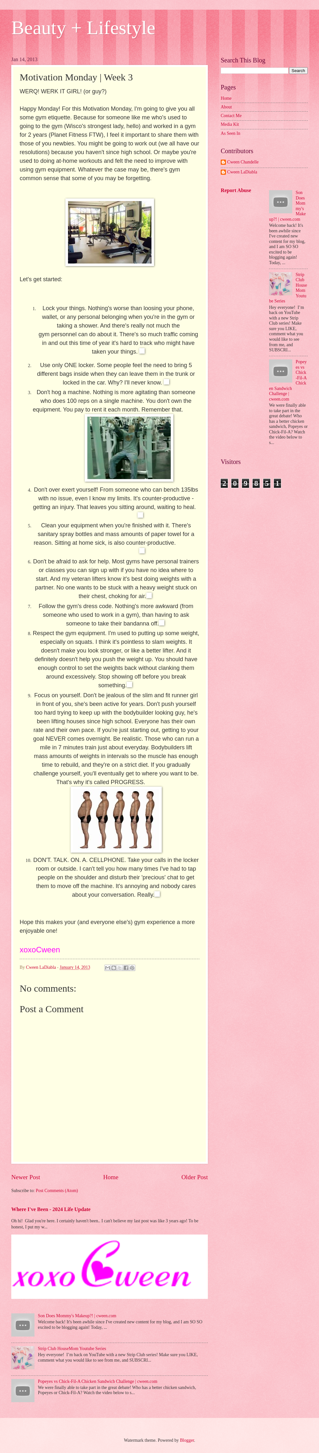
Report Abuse (236, 190)
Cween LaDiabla (242, 172)
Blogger (187, 1440)
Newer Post (25, 1177)
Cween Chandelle (243, 162)
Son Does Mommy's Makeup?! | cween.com (77, 1315)
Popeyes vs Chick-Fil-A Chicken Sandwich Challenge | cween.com (98, 1381)
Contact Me (231, 115)
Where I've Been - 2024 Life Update (51, 1209)
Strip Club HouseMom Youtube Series (72, 1348)
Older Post (194, 1177)
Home (110, 1177)
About (226, 107)
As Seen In (230, 133)
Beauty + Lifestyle (83, 27)
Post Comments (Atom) (57, 1190)
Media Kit (230, 124)
